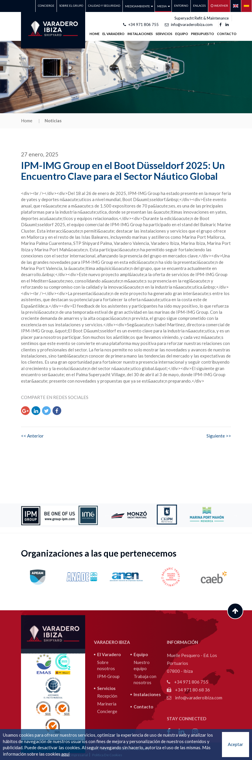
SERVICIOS (164, 34)
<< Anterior (32, 435)
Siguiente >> (218, 435)
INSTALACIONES (140, 34)
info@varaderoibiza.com (189, 24)
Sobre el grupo (71, 5)
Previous (107, 515)
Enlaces (199, 5)
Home (94, 34)
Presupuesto (202, 34)
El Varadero (109, 714)
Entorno (181, 5)
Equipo (181, 34)
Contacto (227, 34)
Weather (219, 5)
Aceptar (235, 744)
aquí (65, 753)
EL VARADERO (113, 34)
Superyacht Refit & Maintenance (201, 18)
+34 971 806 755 (141, 24)
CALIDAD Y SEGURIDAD (104, 5)
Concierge (46, 5)
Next (235, 515)
